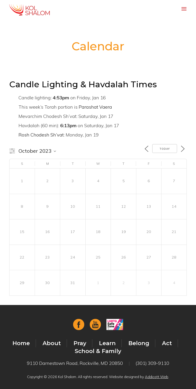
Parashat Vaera (95, 107)
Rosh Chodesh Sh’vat (41, 135)
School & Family (98, 351)
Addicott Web (156, 376)
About (52, 343)
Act (167, 343)
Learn (107, 343)
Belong (138, 343)
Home (21, 343)
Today (164, 148)
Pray (80, 343)
